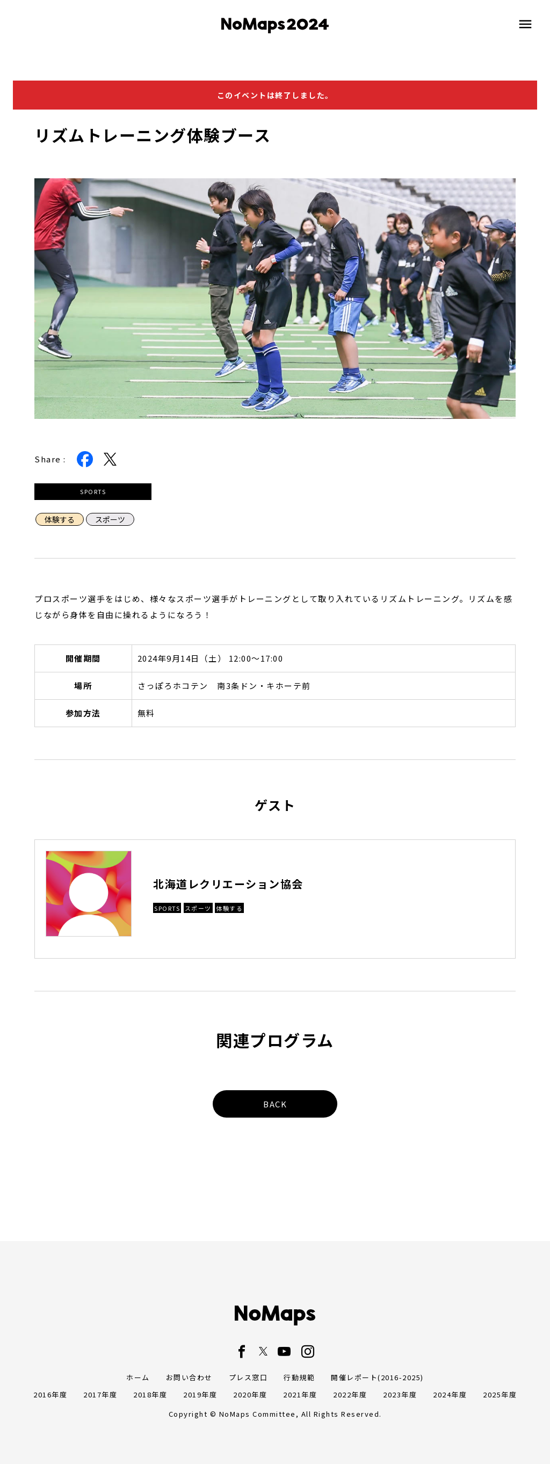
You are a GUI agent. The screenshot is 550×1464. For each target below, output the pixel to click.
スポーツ (110, 519)
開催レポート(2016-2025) (377, 1377)
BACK (275, 1104)
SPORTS (93, 491)
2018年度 (150, 1394)
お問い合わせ (189, 1377)
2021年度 (300, 1394)
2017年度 (100, 1394)
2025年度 (500, 1394)
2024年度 (450, 1394)
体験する (60, 519)
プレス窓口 (248, 1377)
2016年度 (50, 1394)
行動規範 (299, 1377)
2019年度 (200, 1394)
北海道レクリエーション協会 (228, 884)
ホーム (138, 1377)
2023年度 (400, 1394)
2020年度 (250, 1394)
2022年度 (350, 1394)
